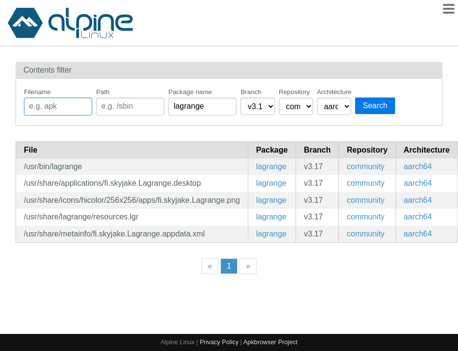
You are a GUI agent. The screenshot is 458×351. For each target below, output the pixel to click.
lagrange (271, 166)
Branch (250, 92)
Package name (190, 92)
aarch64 (418, 166)
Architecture (334, 92)
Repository (294, 92)
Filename (37, 92)
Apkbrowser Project (270, 342)
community (365, 166)
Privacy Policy (219, 342)
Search (375, 105)
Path (102, 92)
